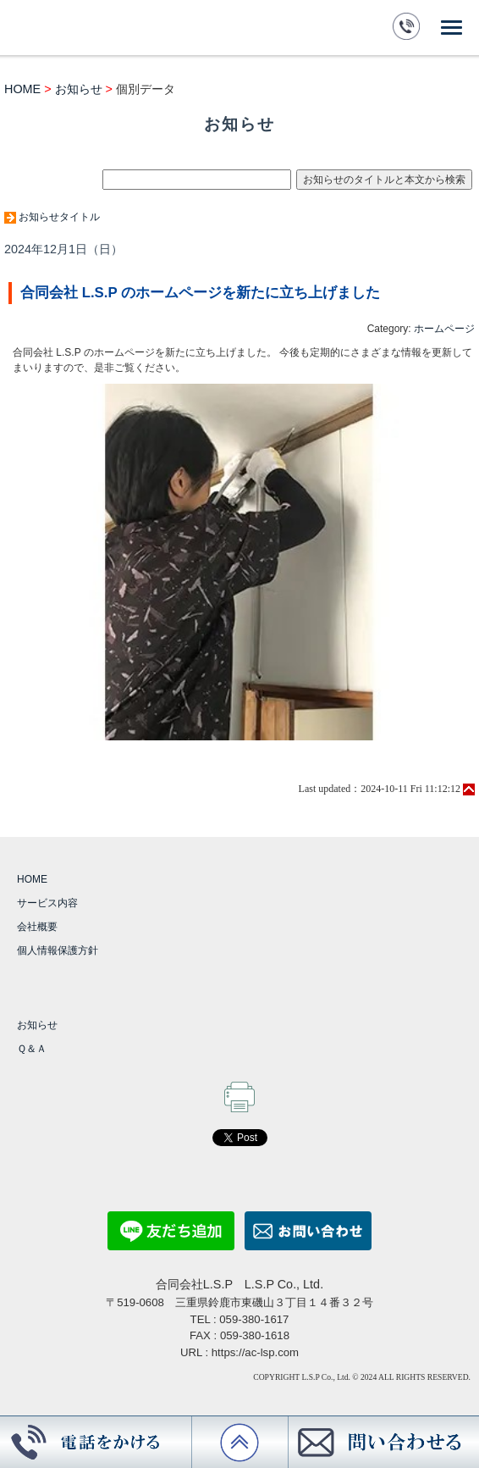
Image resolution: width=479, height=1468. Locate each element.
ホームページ (444, 329)
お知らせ (78, 89)
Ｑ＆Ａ (32, 1049)
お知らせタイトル (59, 217)
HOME (22, 89)
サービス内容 (47, 903)
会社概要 (37, 927)
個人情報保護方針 (57, 950)
